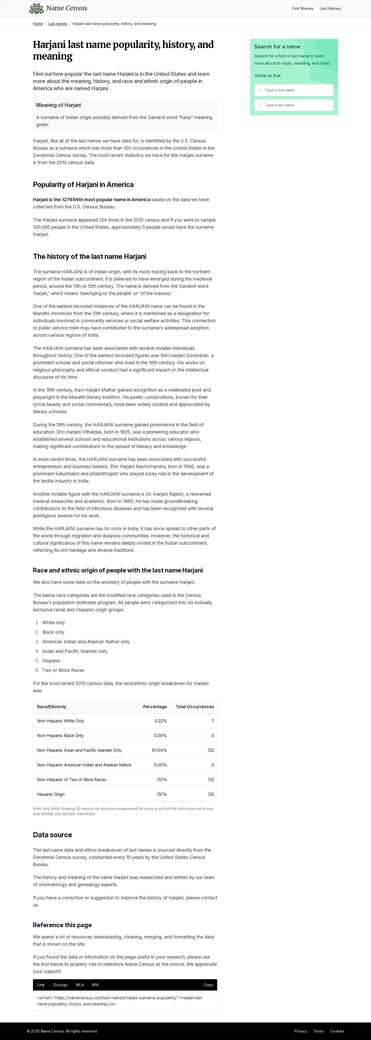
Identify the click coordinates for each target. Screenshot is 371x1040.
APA (95, 985)
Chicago (60, 985)
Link (41, 985)
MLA (80, 985)
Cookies (337, 1031)
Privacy (300, 1031)
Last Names (330, 8)
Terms (318, 1031)
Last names (57, 23)
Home (38, 23)
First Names (303, 8)
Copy (208, 985)
